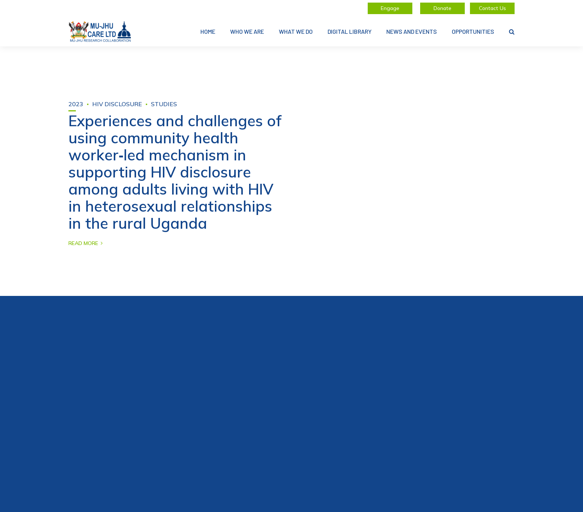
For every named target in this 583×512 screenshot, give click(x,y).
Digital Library (349, 31)
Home (207, 31)
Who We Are (247, 31)
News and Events (411, 31)
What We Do (296, 31)
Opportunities (473, 31)
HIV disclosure (117, 104)
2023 (75, 104)
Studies (164, 104)
